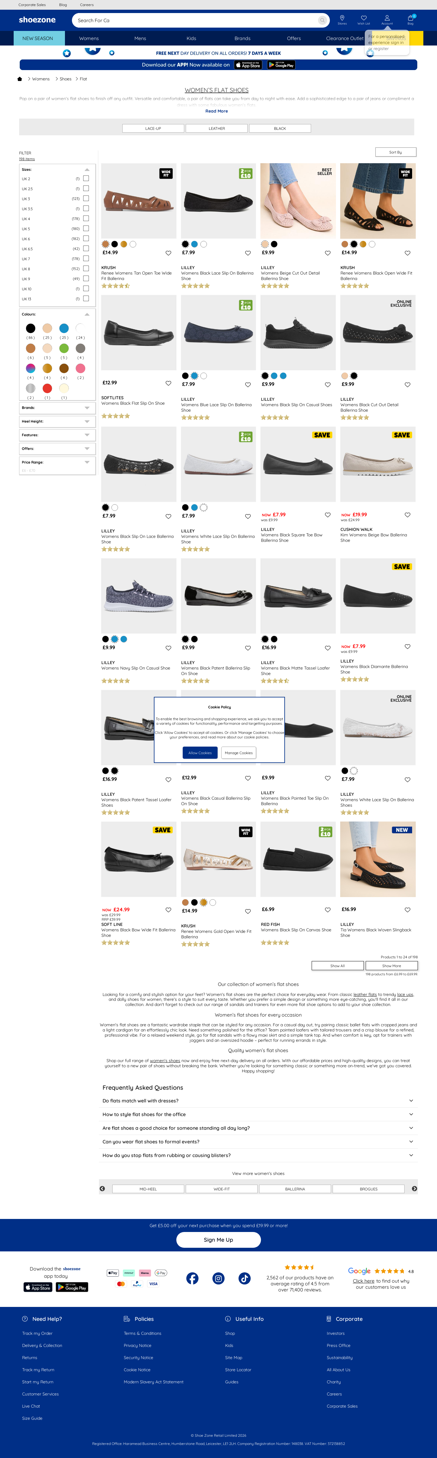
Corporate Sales (342, 1406)
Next (415, 1189)
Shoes (63, 79)
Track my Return (38, 1369)
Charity (334, 1382)
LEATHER (217, 128)
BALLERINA (295, 1188)
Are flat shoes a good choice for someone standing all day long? (258, 1128)
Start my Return (37, 1382)
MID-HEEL (148, 1188)
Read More (216, 111)
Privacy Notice (137, 1345)
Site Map (233, 1357)
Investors (336, 1333)
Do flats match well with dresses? (258, 1101)
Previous (102, 1189)
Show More (391, 966)
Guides (232, 1382)
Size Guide (32, 1418)
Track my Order (37, 1333)
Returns (29, 1357)
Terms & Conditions (142, 1333)
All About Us (339, 1369)
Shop (230, 1333)
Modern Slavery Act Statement (154, 1382)
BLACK (280, 128)
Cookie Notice (137, 1369)
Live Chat (31, 1406)
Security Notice (138, 1357)
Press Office (339, 1345)
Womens (39, 79)
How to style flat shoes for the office (258, 1114)
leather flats (365, 994)
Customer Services (40, 1394)
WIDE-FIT (222, 1188)
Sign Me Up (218, 1239)
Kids (229, 1345)
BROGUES (369, 1188)
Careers (334, 1394)
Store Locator (238, 1369)
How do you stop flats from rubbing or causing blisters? (258, 1155)
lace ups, (405, 994)
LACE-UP (153, 128)
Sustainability (340, 1357)
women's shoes (165, 1060)
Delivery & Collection (42, 1345)
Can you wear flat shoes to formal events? (258, 1142)
